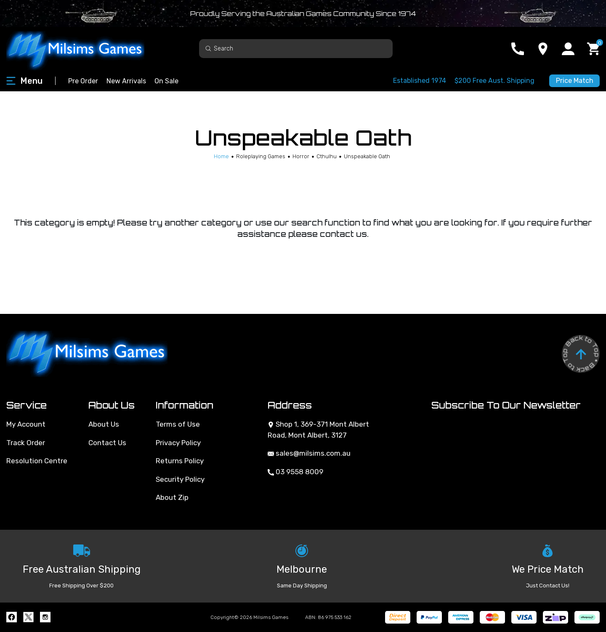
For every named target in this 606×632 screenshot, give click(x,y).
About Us (103, 424)
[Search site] (208, 48)
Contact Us (107, 442)
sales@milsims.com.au (309, 453)
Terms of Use (178, 424)
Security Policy (180, 479)
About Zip (172, 497)
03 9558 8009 (295, 471)
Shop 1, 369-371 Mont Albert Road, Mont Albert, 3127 (318, 429)
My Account (25, 424)
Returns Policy (180, 461)
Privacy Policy (178, 442)
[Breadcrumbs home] (221, 156)
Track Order (25, 442)
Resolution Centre (36, 461)
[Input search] (296, 48)
